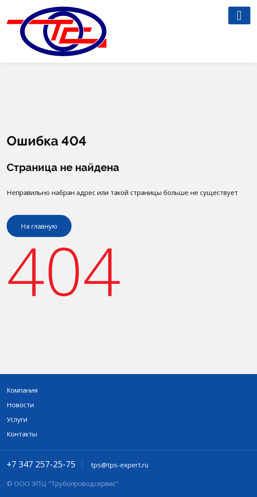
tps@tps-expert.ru (119, 464)
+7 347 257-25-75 (41, 464)
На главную (39, 226)
